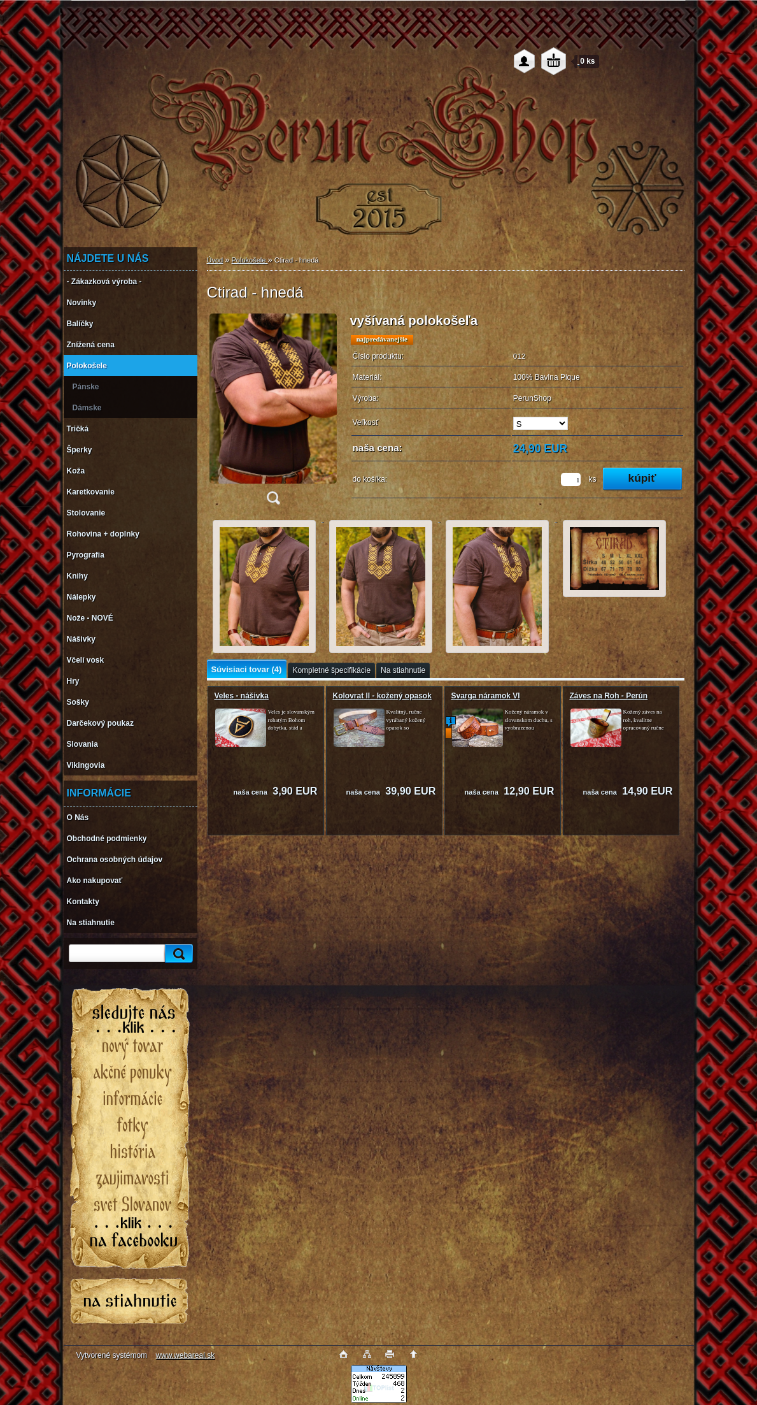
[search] (177, 953)
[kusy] (571, 479)
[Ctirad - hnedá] (273, 413)
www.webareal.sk (185, 1355)
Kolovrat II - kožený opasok (382, 695)
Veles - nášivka (242, 695)
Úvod (215, 260)
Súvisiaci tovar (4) (246, 669)
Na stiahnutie (403, 670)
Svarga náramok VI (485, 695)
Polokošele (250, 260)
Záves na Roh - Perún (609, 695)
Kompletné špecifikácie (331, 670)
